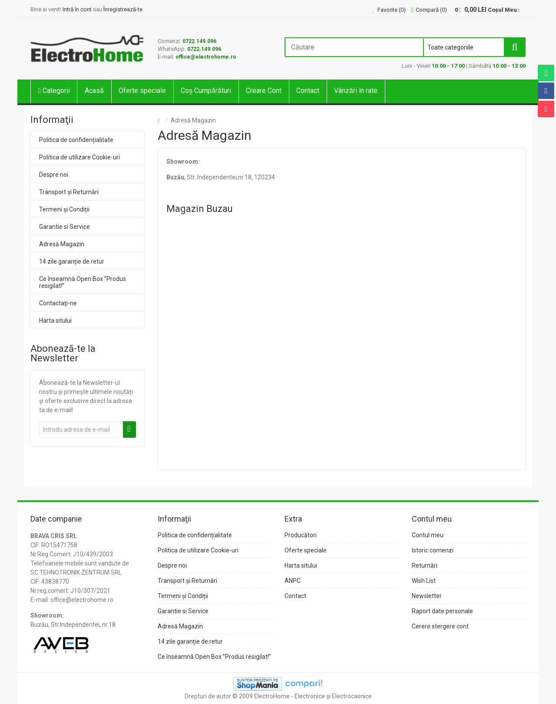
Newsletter (427, 595)
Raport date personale (442, 611)
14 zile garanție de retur (71, 261)
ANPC (293, 580)
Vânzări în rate (355, 90)
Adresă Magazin (61, 244)
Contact (307, 90)
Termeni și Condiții (64, 209)
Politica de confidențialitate (76, 139)
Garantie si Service (64, 226)
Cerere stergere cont (440, 626)
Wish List (424, 580)
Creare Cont (263, 90)
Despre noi (53, 174)
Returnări (424, 565)
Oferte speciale (142, 90)
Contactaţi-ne (58, 303)
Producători (301, 535)
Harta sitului (55, 320)
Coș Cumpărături (206, 90)
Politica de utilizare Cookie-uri (79, 157)
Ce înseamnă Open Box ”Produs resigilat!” (82, 282)
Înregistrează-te (122, 9)
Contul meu (427, 535)
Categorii (54, 90)
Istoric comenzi (432, 550)
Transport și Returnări (69, 191)
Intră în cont (77, 9)
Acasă (94, 90)
